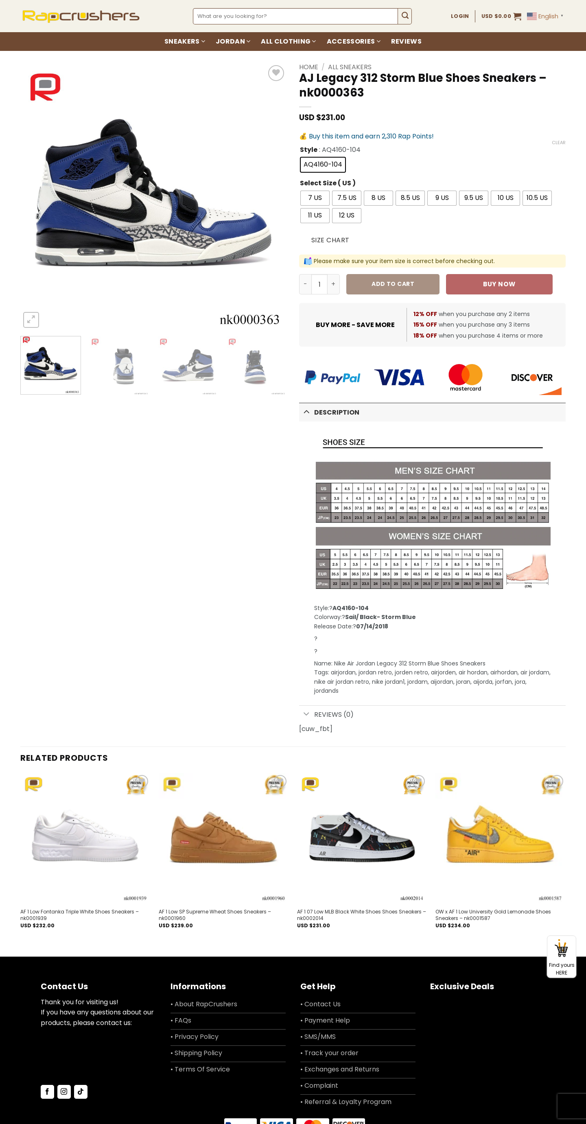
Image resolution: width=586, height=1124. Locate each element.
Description (329, 411)
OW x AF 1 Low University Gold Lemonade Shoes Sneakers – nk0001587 (493, 915)
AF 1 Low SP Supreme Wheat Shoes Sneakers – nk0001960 (215, 915)
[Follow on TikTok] (80, 1092)
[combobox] (295, 16)
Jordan (233, 41)
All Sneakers (350, 67)
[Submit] (405, 16)
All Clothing (288, 41)
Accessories (353, 41)
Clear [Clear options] (559, 142)
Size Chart (330, 240)
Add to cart (393, 284)
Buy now (499, 284)
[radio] (323, 165)
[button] (501, 16)
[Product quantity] (319, 284)
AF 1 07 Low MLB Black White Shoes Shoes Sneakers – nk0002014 (361, 915)
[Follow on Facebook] (47, 1092)
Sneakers (184, 41)
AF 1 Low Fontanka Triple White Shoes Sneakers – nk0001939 (79, 915)
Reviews (406, 41)
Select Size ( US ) (328, 183)
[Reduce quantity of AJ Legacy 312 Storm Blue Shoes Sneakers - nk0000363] (305, 284)
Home (308, 67)
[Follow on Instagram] (64, 1092)
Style (308, 150)
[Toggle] (306, 411)
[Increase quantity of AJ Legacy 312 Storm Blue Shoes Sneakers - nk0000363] (334, 284)
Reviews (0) (326, 715)
